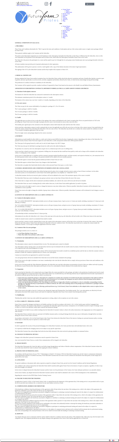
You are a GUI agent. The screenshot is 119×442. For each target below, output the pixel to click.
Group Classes (66, 9)
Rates (64, 16)
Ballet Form (69, 12)
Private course (66, 13)
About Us (65, 19)
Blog (64, 20)
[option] (114, 440)
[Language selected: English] (112, 440)
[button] (82, 23)
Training (65, 18)
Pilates (67, 11)
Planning (65, 15)
